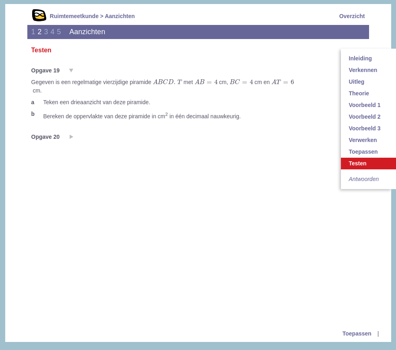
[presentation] (167, 82)
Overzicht (352, 16)
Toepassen (357, 333)
